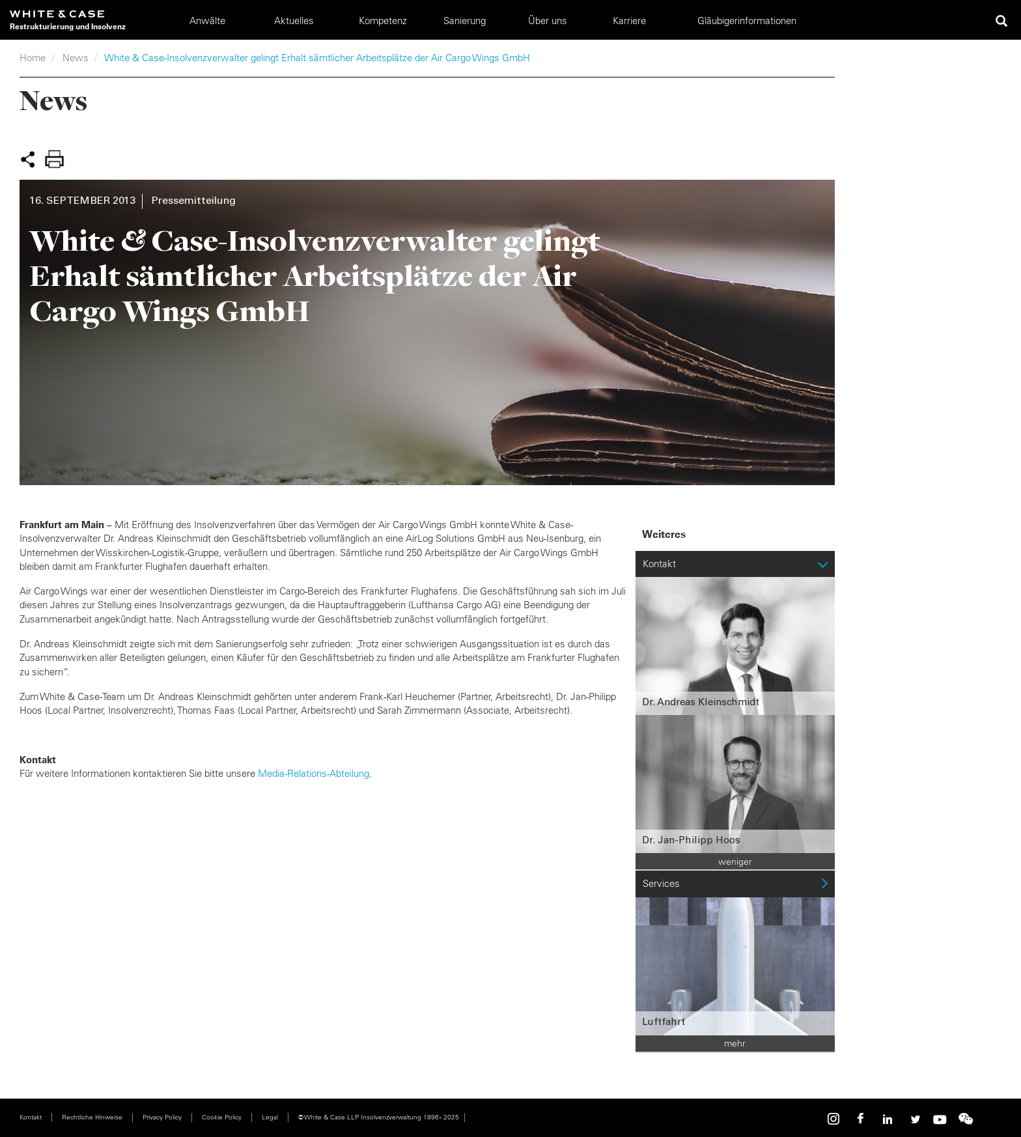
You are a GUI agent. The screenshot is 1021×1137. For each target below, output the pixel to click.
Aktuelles (294, 20)
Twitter (913, 1119)
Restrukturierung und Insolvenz (68, 26)
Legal (270, 1117)
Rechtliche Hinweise (92, 1117)
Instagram (835, 1119)
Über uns (547, 20)
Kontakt (31, 1117)
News (76, 57)
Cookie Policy (222, 1117)
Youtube (939, 1119)
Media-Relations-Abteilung (313, 773)
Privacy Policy (162, 1117)
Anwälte (207, 20)
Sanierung (464, 20)
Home (33, 57)
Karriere (629, 20)
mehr (735, 1043)
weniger (735, 861)
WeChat (965, 1119)
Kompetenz (383, 20)
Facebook (861, 1119)
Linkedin (887, 1119)
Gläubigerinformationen (746, 20)
